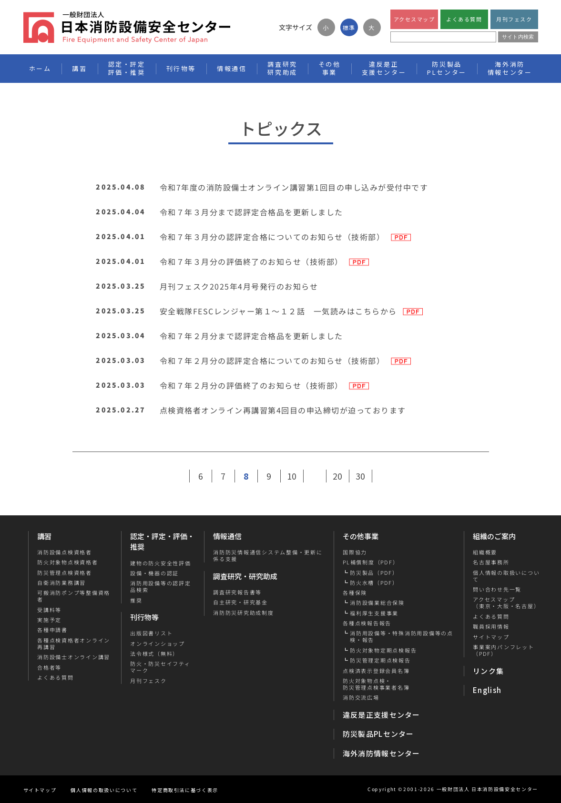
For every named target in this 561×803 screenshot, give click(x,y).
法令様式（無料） (154, 653)
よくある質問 (464, 19)
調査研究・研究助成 (245, 576)
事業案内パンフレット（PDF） (503, 650)
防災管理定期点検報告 (380, 660)
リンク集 (488, 671)
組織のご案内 (494, 536)
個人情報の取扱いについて (506, 576)
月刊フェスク (514, 19)
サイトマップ (491, 636)
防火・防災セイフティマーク (160, 667)
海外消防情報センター (510, 68)
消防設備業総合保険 (377, 602)
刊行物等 (144, 617)
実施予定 (49, 619)
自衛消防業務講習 (61, 582)
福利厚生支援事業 (374, 613)
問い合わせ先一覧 (497, 589)
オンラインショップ (157, 643)
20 (337, 476)
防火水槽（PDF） (374, 582)
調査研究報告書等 (237, 592)
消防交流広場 (361, 697)
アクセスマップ (414, 19)
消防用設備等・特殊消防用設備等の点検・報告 (401, 636)
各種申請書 (52, 629)
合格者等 (49, 667)
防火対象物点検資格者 (67, 562)
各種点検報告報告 (367, 623)
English (487, 690)
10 (291, 476)
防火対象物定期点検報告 (383, 650)
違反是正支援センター (381, 715)
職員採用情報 (491, 626)
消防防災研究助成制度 (243, 612)
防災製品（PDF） (374, 572)
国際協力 (355, 552)
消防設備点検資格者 (64, 552)
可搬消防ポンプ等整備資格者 (73, 596)
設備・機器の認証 (154, 573)
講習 (44, 536)
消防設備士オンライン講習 (73, 656)
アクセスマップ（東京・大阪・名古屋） (506, 603)
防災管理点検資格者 (64, 572)
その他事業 (360, 536)
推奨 (136, 600)
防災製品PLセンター (378, 734)
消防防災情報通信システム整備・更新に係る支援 (268, 555)
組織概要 (485, 552)
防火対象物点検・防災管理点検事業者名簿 (376, 684)
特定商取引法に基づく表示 (185, 789)
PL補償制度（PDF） (370, 562)
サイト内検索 (518, 37)
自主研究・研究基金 (240, 602)
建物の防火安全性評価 (160, 562)
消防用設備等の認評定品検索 (160, 586)
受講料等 (49, 609)
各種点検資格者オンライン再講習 (73, 644)
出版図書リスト (151, 633)
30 (360, 476)
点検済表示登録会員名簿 (376, 670)
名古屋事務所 (491, 562)
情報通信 (227, 536)
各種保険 (355, 592)
